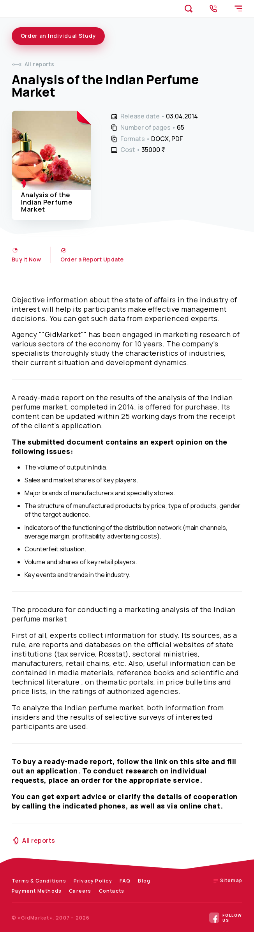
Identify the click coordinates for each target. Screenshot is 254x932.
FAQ (125, 880)
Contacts (112, 891)
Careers (80, 891)
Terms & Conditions (39, 880)
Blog (144, 880)
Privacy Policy (93, 880)
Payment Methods (37, 891)
